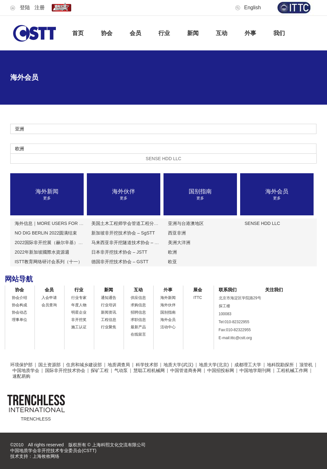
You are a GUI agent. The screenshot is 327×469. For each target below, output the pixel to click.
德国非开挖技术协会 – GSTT (119, 261)
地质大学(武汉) (178, 364)
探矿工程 (100, 370)
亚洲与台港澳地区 (186, 223)
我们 (279, 33)
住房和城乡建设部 (84, 364)
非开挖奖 (79, 319)
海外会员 (168, 319)
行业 (164, 33)
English (252, 7)
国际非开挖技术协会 (65, 370)
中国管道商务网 (186, 370)
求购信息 (138, 305)
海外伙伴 (168, 305)
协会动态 (19, 312)
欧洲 (172, 252)
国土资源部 (49, 364)
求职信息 (138, 319)
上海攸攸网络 (46, 456)
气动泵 (121, 370)
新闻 (193, 33)
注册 (39, 7)
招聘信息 (138, 312)
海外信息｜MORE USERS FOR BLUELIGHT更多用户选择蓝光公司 (81, 223)
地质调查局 (119, 364)
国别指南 (168, 312)
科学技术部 (147, 364)
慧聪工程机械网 (149, 370)
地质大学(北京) (214, 364)
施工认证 (79, 327)
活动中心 (168, 327)
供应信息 (138, 297)
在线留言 (138, 334)
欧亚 (172, 261)
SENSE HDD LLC (262, 223)
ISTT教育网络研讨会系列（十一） (48, 261)
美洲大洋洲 (179, 242)
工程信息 (108, 319)
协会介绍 (19, 297)
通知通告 (108, 297)
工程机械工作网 (292, 370)
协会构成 (19, 305)
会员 (135, 33)
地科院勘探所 (280, 364)
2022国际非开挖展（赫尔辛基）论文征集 (55, 242)
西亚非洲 (177, 232)
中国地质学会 (25, 370)
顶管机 (306, 364)
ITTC (198, 297)
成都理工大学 (247, 364)
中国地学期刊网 (255, 370)
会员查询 (49, 305)
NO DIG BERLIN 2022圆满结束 (46, 232)
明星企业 (79, 312)
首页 (78, 33)
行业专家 (79, 297)
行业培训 (108, 305)
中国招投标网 (220, 370)
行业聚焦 (108, 327)
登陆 (25, 7)
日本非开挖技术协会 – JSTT (119, 252)
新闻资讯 (108, 312)
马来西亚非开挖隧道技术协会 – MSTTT (130, 242)
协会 (106, 33)
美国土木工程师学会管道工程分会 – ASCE (133, 223)
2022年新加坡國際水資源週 (42, 252)
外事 (250, 33)
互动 (221, 33)
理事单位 (19, 319)
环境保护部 (21, 364)
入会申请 (49, 297)
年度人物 (79, 305)
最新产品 (138, 327)
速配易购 (21, 376)
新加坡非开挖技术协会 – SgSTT (123, 232)
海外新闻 (168, 297)
